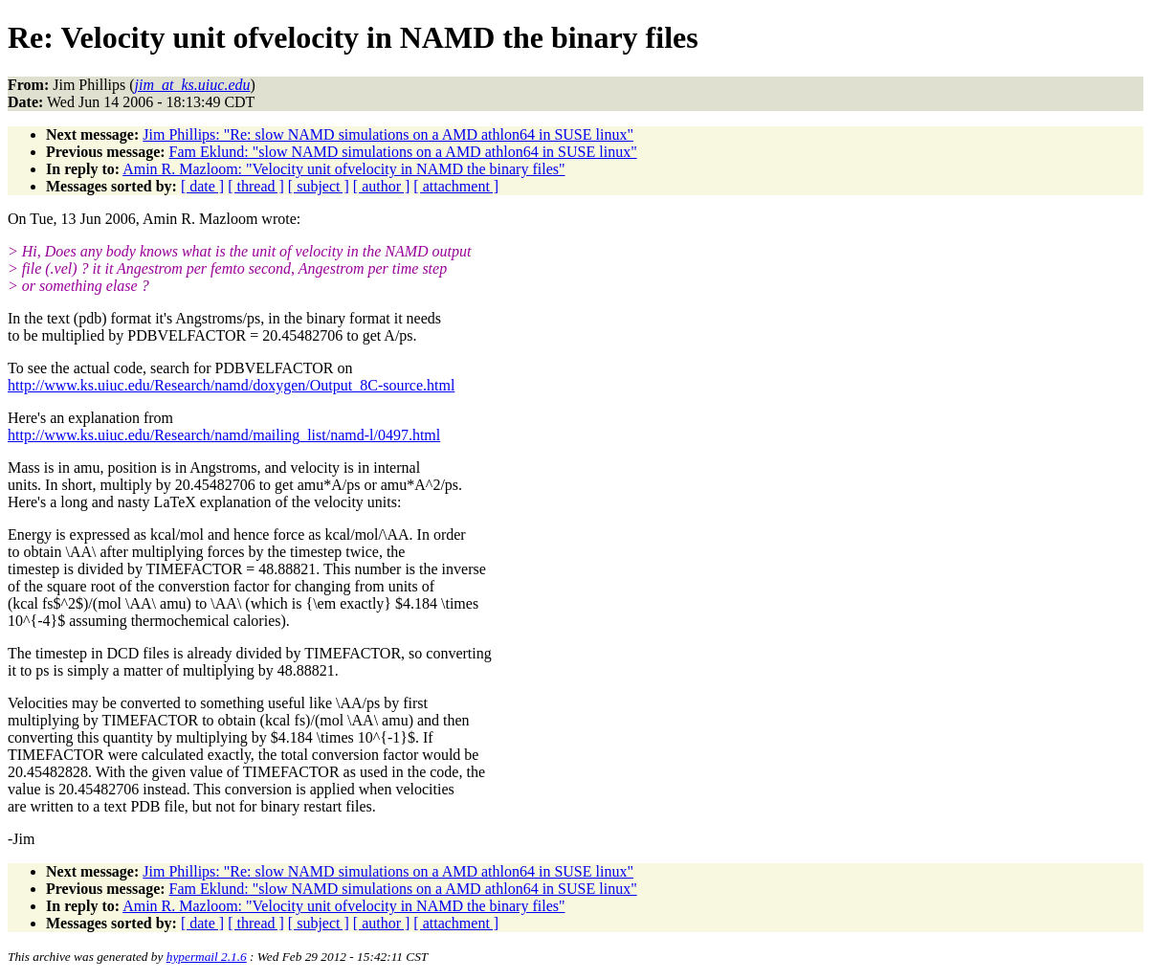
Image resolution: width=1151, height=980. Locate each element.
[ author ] (381, 186)
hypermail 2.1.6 (206, 956)
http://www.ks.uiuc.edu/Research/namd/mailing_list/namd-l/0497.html (224, 435)
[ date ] (202, 186)
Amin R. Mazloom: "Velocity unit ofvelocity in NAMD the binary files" (343, 169)
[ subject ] (318, 186)
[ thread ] (256, 186)
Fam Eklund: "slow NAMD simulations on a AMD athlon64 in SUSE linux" (403, 152)
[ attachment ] (455, 186)
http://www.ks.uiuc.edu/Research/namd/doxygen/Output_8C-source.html (231, 385)
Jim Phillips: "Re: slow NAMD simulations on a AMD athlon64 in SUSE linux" (388, 134)
